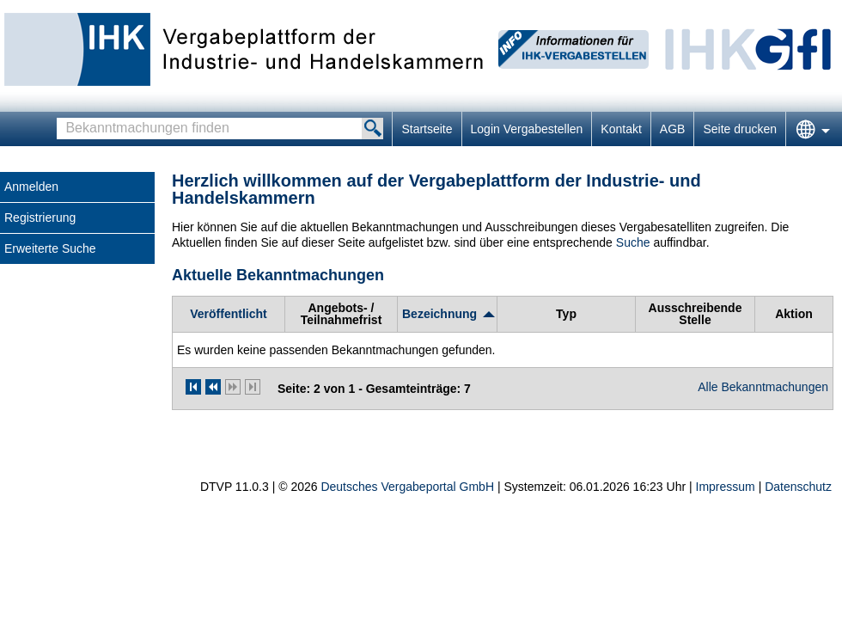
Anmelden (31, 186)
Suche (633, 242)
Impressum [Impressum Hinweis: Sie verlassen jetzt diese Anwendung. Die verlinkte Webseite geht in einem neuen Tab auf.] (725, 486)
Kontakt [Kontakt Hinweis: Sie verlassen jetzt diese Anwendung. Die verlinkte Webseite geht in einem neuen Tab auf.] (621, 129)
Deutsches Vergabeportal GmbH (407, 486)
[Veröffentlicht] (228, 314)
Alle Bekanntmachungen (763, 387)
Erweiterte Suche (50, 248)
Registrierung (40, 217)
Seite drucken (740, 129)
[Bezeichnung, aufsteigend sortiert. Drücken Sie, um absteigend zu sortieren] (447, 314)
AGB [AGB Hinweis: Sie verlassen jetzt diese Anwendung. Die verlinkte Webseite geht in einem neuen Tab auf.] (673, 129)
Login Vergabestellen (527, 129)
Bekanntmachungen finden (61, 118)
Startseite (426, 129)
